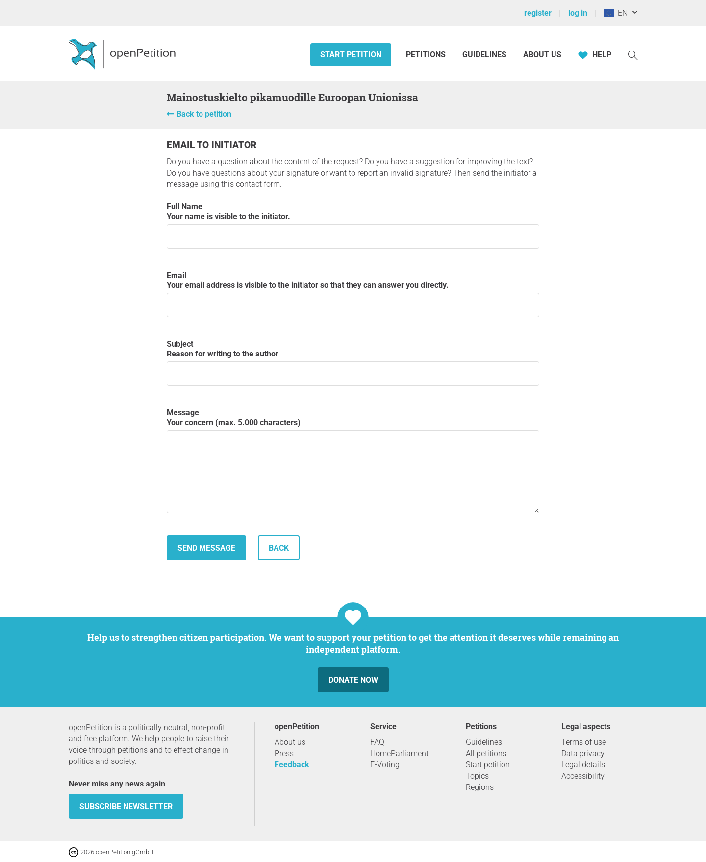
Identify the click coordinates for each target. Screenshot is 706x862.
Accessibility (583, 776)
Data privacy (583, 753)
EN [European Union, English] (616, 13)
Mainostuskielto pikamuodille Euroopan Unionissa (292, 97)
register (538, 13)
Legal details (583, 764)
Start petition (350, 54)
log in (577, 13)
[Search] (633, 54)
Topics (477, 776)
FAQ (377, 742)
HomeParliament (399, 753)
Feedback (292, 764)
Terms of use (583, 742)
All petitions (486, 753)
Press (284, 753)
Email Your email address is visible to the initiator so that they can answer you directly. (353, 294)
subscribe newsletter (126, 806)
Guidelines (484, 54)
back (279, 548)
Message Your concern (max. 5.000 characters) (353, 460)
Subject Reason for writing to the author (353, 362)
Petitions (427, 54)
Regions (480, 787)
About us (542, 54)
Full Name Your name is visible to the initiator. (353, 225)
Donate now (353, 680)
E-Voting (385, 764)
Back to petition (203, 114)
